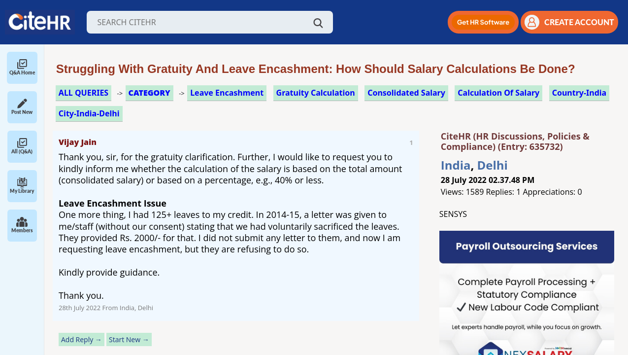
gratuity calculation (315, 92)
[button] (483, 22)
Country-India (579, 92)
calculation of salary (498, 92)
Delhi (492, 165)
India (456, 165)
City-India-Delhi (89, 113)
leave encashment (227, 92)
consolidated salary (406, 92)
